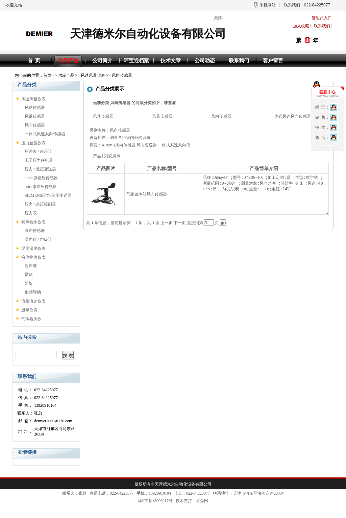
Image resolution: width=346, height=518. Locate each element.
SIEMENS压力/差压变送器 (48, 195)
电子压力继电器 (39, 160)
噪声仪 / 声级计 (38, 239)
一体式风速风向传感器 (45, 134)
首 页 (34, 60)
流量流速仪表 (33, 301)
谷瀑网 (202, 500)
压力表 (31, 213)
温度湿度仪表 (33, 248)
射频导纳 (33, 292)
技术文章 (170, 60)
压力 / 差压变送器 (40, 169)
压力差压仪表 (33, 143)
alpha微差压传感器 (41, 177)
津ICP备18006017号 (155, 500)
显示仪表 (29, 310)
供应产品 (68, 60)
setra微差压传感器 (41, 186)
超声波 (31, 265)
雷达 (29, 274)
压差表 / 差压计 (38, 151)
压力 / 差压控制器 (40, 204)
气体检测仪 (31, 318)
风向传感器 (122, 75)
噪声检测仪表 (33, 222)
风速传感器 (35, 107)
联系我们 (239, 60)
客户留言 (273, 60)
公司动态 (205, 60)
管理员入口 (322, 18)
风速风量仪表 (93, 75)
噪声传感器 (35, 230)
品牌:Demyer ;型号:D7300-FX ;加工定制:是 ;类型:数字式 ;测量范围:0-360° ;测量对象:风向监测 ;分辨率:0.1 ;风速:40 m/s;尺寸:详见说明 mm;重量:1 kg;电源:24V (264, 194)
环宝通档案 (136, 60)
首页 (47, 75)
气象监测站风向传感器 (146, 194)
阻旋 (29, 283)
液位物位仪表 (33, 257)
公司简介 (102, 60)
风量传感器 (35, 116)
